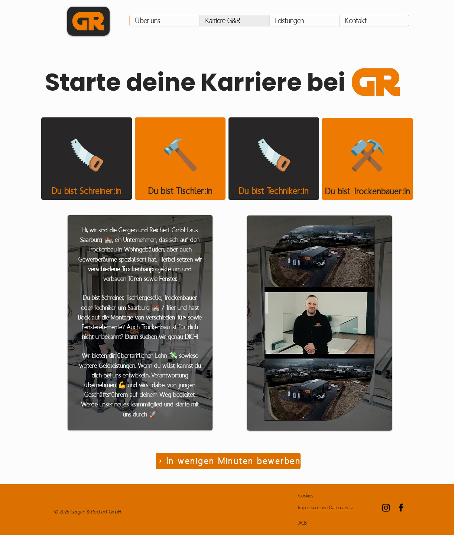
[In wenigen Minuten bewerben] (228, 461)
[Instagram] (386, 507)
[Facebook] (401, 507)
